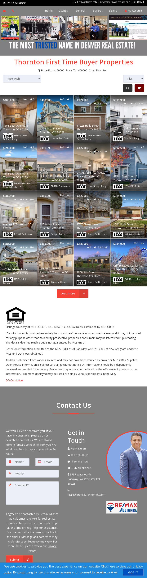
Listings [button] (63, 9)
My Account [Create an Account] (132, 9)
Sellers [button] (113, 9)
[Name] (17, 460)
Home (48, 9)
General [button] (80, 9)
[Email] (47, 460)
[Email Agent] (6, 9)
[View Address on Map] (84, 477)
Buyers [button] (97, 9)
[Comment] (32, 490)
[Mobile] (32, 472)
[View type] (133, 77)
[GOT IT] (133, 572)
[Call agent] (26, 2)
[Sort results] (22, 77)
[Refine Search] (127, 86)
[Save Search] (139, 86)
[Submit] (19, 557)
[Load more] (72, 292)
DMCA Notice (14, 379)
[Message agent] (84, 460)
